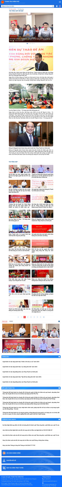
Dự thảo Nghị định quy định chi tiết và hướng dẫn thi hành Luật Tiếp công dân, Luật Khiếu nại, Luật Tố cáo (31, 427)
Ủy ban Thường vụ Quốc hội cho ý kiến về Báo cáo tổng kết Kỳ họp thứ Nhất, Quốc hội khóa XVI (19, 191)
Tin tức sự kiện (12, 9)
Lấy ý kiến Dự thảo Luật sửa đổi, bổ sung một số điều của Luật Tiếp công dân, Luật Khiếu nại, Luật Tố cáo (31, 437)
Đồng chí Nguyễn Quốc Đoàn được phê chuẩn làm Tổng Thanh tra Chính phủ (42, 219)
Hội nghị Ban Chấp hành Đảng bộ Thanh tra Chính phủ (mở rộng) (42, 190)
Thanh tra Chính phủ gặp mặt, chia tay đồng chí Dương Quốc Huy (19, 309)
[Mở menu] (60, 2)
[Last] (44, 317)
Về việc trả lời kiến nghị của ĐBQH (12, 359)
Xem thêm (59, 321)
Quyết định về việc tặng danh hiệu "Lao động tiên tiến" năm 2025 (20, 369)
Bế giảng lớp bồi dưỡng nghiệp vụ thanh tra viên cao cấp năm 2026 (42, 294)
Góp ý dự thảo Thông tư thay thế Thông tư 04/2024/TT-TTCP (19, 447)
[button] (57, 6)
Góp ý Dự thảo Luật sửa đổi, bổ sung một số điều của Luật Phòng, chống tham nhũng (25, 442)
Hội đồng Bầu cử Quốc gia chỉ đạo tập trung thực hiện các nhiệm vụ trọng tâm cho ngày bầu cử (42, 310)
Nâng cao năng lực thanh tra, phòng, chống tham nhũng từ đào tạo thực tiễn (42, 279)
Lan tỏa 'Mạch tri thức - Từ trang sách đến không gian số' (19, 219)
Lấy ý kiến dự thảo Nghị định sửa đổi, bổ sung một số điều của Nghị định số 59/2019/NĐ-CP (27, 432)
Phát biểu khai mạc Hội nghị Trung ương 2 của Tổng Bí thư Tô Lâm (19, 279)
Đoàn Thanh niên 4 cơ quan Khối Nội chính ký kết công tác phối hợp (19, 234)
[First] (18, 317)
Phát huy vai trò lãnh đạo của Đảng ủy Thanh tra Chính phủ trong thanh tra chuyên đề (19, 265)
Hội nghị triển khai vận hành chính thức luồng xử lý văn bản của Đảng (42, 234)
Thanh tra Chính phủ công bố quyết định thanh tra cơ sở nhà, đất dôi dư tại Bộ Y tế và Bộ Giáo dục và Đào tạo (42, 176)
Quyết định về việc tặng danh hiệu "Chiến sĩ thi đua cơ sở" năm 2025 (21, 364)
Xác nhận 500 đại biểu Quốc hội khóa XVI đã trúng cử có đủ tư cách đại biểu (19, 249)
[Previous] (21, 317)
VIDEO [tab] (11, 321)
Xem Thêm (59, 356)
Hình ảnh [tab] (4, 321)
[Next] (40, 317)
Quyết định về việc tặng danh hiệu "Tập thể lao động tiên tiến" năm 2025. (22, 379)
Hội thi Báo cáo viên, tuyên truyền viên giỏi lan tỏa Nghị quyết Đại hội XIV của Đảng (19, 176)
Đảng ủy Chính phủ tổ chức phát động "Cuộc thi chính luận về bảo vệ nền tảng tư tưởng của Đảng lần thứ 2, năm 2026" (42, 265)
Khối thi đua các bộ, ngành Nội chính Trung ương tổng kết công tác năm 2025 (42, 250)
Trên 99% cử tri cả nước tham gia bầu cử (19, 294)
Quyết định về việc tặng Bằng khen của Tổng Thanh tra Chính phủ (20, 374)
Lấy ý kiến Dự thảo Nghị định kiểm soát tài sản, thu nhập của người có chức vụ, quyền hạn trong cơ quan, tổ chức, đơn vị (31, 422)
